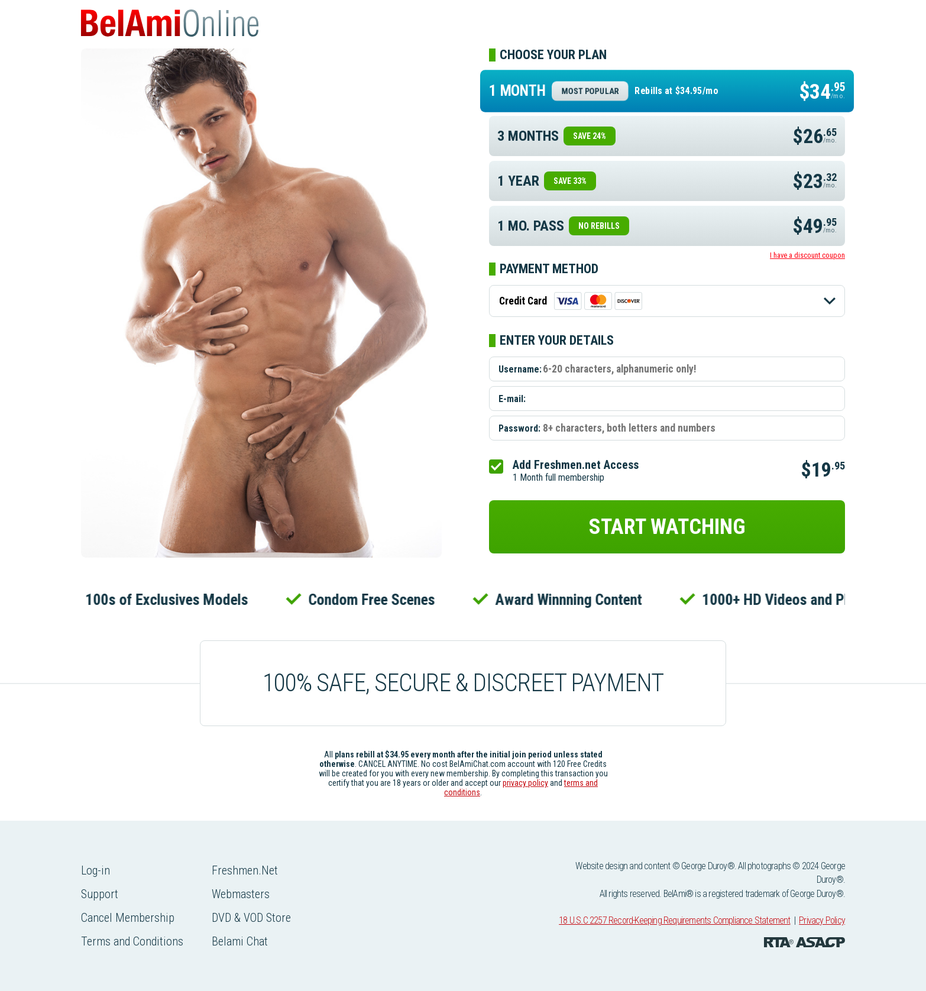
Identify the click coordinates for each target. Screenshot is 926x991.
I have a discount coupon (807, 255)
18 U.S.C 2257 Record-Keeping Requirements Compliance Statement (674, 920)
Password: (519, 428)
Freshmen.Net (245, 870)
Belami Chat (240, 941)
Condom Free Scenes (374, 599)
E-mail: (512, 398)
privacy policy (525, 783)
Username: (520, 369)
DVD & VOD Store (251, 918)
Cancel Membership (127, 918)
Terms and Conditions (132, 941)
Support (99, 894)
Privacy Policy (822, 920)
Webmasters (241, 894)
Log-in (95, 870)
